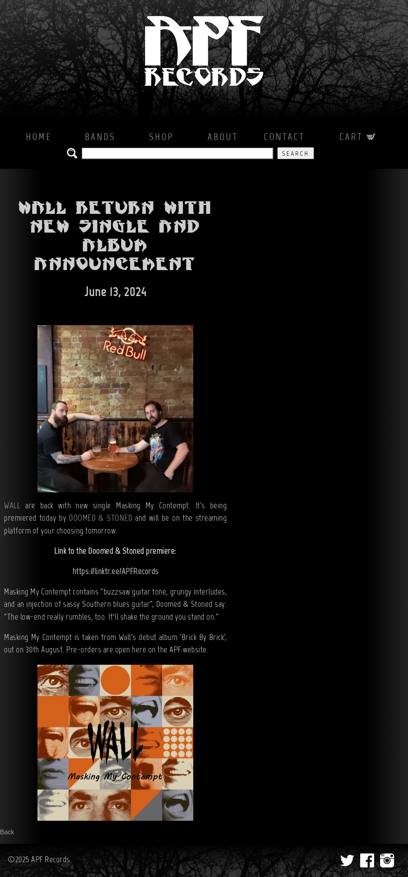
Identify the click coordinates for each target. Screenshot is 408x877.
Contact (284, 137)
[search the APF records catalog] (177, 153)
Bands (100, 137)
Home (39, 137)
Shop (161, 137)
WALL (12, 506)
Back (7, 832)
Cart (357, 137)
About (223, 137)
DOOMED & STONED (100, 518)
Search (295, 154)
